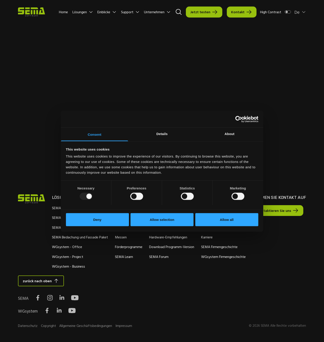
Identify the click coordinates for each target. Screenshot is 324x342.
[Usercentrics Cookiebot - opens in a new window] (238, 119)
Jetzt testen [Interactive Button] (200, 12)
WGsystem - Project (67, 257)
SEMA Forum (158, 257)
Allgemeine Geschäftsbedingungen (85, 326)
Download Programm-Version (170, 247)
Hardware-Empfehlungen (167, 237)
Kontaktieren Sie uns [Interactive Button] (272, 210)
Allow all (227, 219)
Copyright (48, 326)
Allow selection (162, 219)
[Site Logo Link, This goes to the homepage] (31, 11)
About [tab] (229, 134)
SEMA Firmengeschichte (218, 247)
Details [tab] (162, 134)
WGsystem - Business (68, 266)
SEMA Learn (123, 257)
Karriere (206, 237)
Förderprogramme (128, 247)
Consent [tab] (94, 134)
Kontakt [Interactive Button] (238, 12)
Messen (120, 237)
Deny (97, 219)
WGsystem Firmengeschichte (222, 257)
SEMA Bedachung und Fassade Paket (80, 237)
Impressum (123, 326)
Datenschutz (28, 326)
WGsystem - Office (67, 247)
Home (63, 12)
